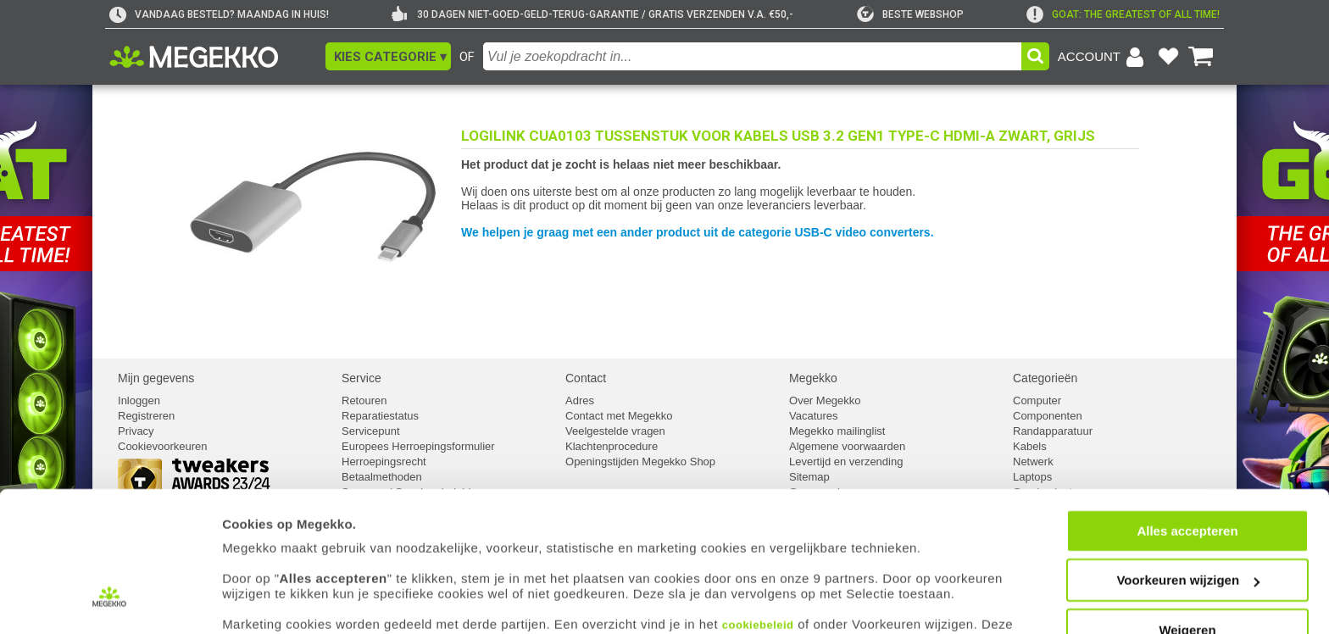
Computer (1037, 400)
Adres (579, 400)
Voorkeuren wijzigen (1187, 510)
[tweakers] (910, 14)
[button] (388, 56)
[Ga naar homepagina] (213, 57)
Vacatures (813, 415)
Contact (585, 378)
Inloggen (139, 400)
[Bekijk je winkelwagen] (1201, 56)
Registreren (146, 415)
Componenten (1047, 415)
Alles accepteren (1187, 460)
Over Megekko (825, 400)
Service (361, 378)
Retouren (364, 400)
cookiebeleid (758, 554)
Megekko (813, 378)
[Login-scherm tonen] (1103, 56)
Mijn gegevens (156, 378)
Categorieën (1045, 378)
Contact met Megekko (618, 415)
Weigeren (1187, 560)
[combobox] (752, 56)
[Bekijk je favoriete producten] (1168, 56)
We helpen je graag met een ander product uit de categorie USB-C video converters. (697, 232)
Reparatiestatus (380, 415)
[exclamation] (1123, 14)
